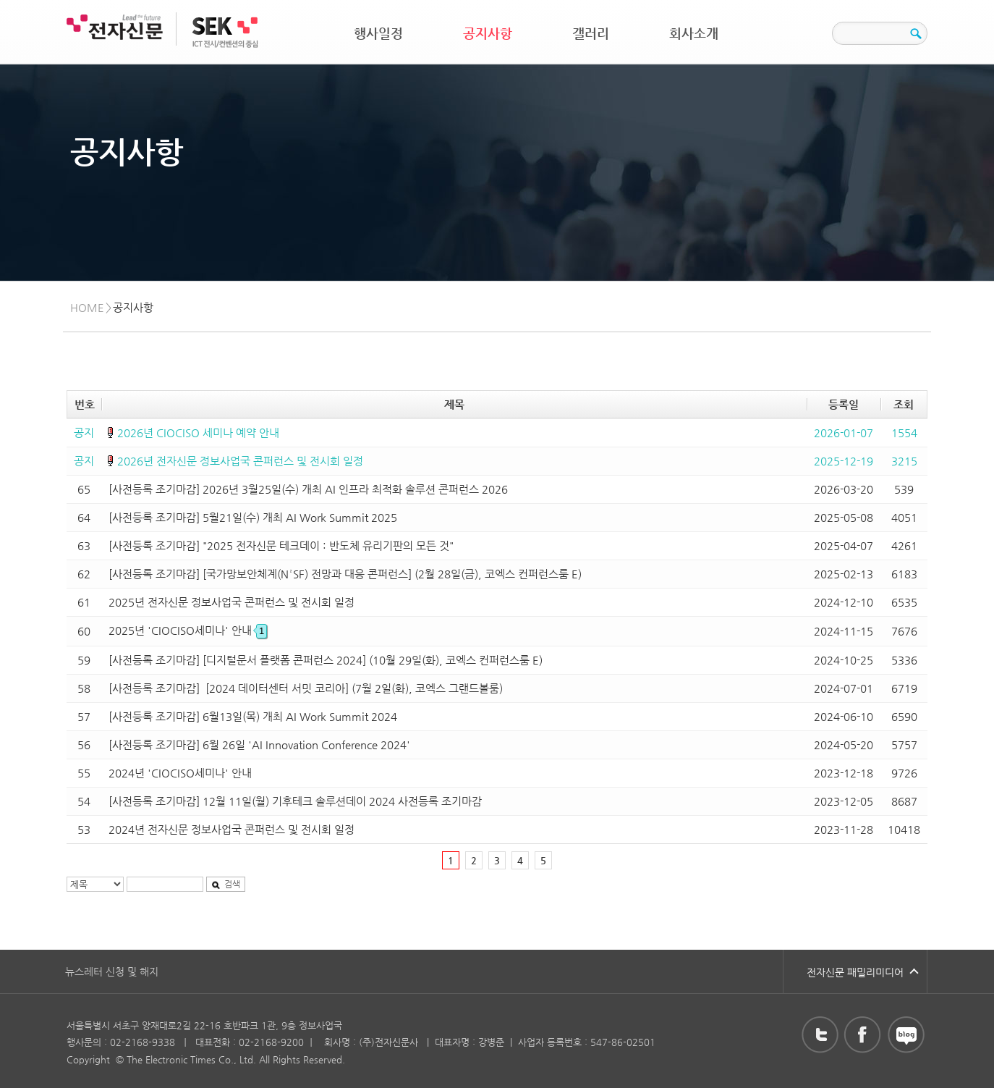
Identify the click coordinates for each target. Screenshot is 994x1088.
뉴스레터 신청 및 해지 (111, 971)
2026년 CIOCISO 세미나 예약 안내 (198, 432)
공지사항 (487, 33)
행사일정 (378, 33)
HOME (87, 307)
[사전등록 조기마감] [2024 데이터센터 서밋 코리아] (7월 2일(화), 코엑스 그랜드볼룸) (306, 688)
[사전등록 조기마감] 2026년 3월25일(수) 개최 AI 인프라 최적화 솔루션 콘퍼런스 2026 (308, 489)
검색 (225, 884)
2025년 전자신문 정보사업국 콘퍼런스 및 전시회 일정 (231, 602)
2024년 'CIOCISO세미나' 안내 (180, 773)
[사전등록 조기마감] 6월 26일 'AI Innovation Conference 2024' (259, 744)
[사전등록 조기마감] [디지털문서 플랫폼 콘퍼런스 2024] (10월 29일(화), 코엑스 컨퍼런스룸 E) (326, 660)
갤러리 (590, 33)
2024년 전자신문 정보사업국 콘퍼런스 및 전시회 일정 (231, 829)
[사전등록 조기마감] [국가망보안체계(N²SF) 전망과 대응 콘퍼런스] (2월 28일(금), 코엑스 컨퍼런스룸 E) (345, 574)
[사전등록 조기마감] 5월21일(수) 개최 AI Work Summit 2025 (253, 517)
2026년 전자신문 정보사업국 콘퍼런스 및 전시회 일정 (240, 461)
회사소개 (693, 33)
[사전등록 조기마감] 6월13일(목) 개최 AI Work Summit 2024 (253, 716)
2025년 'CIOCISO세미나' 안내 (188, 630)
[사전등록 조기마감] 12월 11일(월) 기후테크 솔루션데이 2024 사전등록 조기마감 (295, 801)
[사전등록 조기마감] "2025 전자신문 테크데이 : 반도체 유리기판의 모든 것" (281, 545)
